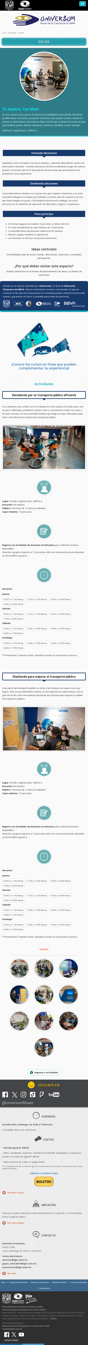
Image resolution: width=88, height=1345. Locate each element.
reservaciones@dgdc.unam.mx (16, 1267)
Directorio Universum (40, 1282)
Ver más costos (15, 1192)
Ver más (11, 1273)
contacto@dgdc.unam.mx (12, 1329)
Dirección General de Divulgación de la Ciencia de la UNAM (25, 1326)
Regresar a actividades (46, 1072)
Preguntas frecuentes (18, 1282)
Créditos (53, 1319)
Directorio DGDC (59, 1282)
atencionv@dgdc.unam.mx (14, 1259)
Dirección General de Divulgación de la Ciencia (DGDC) (24, 1310)
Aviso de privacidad (78, 1282)
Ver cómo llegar (15, 1222)
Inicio (4, 33)
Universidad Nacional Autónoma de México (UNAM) (22, 1307)
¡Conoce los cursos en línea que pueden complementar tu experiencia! (44, 366)
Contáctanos (44, 1288)
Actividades (12, 33)
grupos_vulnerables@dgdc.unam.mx (19, 1263)
